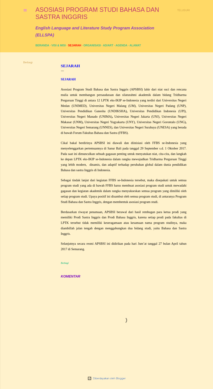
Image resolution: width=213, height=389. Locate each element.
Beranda (42, 45)
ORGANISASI (92, 45)
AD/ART (108, 45)
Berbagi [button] (28, 62)
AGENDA (121, 45)
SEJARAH (74, 45)
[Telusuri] (183, 10)
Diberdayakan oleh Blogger (106, 378)
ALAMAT (135, 45)
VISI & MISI (58, 45)
